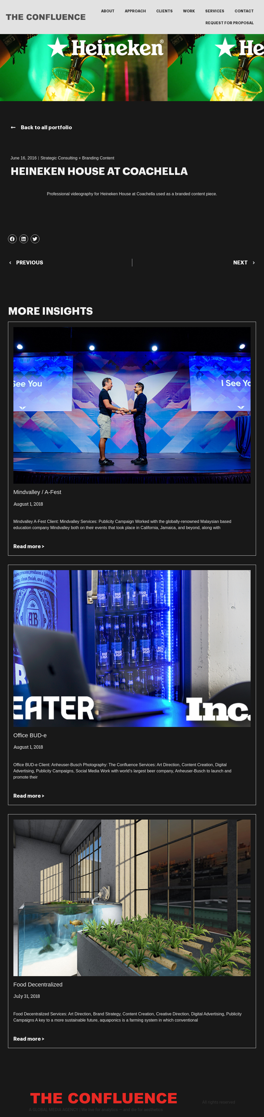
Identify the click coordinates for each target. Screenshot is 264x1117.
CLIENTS (164, 11)
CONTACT (244, 11)
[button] (12, 238)
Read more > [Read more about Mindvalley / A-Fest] (28, 546)
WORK (189, 11)
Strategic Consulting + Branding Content (77, 158)
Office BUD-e (30, 735)
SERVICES (214, 11)
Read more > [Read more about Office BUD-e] (28, 795)
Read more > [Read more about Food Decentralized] (28, 1038)
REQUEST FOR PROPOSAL (229, 23)
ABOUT (107, 11)
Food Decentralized (38, 984)
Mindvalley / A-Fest (37, 492)
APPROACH (135, 11)
